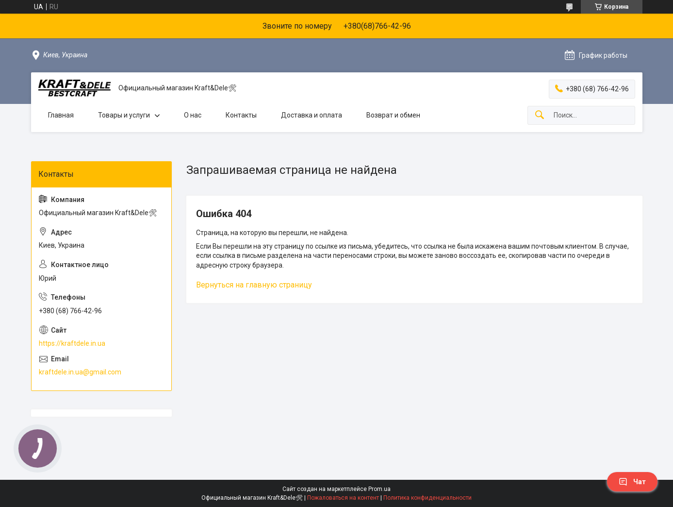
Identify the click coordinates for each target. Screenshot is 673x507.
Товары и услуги (124, 115)
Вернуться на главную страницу (254, 284)
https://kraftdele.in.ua (72, 343)
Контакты (241, 115)
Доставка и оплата (311, 115)
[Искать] (539, 115)
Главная (61, 115)
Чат (632, 481)
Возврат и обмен (393, 115)
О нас (192, 115)
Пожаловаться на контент (343, 497)
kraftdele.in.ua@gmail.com (80, 372)
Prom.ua (379, 489)
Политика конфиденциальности (427, 497)
